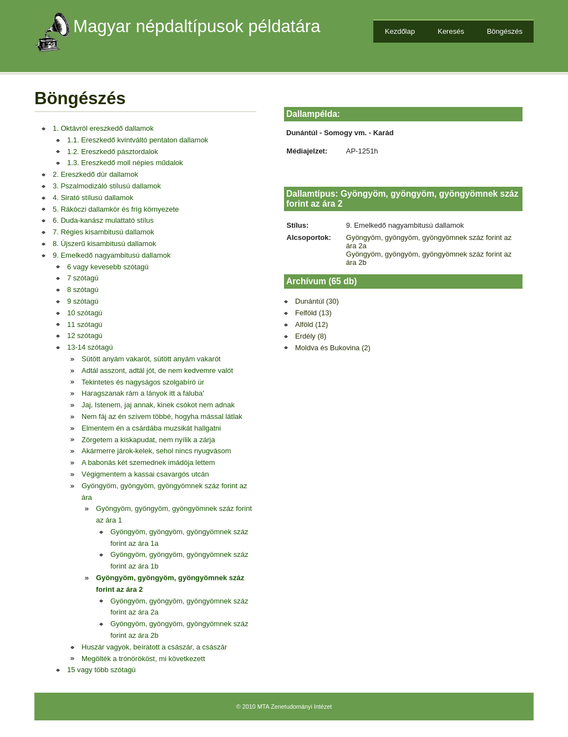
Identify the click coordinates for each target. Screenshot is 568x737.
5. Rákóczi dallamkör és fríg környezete (116, 209)
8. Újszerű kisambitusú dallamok (104, 243)
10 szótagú (85, 313)
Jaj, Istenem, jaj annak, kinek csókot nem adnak (158, 405)
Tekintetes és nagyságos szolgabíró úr (143, 382)
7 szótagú (82, 278)
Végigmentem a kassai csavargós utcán (145, 474)
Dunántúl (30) (317, 301)
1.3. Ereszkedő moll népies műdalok (125, 162)
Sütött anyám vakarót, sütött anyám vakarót (151, 359)
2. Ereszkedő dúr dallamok (95, 174)
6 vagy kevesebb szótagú (108, 267)
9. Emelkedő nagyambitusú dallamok (111, 255)
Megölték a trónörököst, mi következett (143, 658)
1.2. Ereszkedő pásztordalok (112, 151)
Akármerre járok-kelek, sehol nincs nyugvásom (156, 451)
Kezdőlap (400, 31)
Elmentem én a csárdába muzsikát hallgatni (151, 428)
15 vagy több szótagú (101, 670)
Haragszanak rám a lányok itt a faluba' (143, 393)
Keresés (451, 31)
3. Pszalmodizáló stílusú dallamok (107, 186)
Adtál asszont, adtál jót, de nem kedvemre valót (157, 370)
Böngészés (505, 31)
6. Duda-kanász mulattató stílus (103, 220)
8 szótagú (82, 289)
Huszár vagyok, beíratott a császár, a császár (154, 647)
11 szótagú (85, 324)
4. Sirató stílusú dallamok (93, 197)
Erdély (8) (310, 336)
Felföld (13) (313, 313)
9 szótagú (82, 301)
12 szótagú (85, 335)
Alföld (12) (311, 324)
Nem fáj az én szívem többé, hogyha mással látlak (162, 416)
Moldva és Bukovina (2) (333, 348)
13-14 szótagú (90, 347)
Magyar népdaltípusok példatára (197, 26)
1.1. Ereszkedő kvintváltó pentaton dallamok (137, 140)
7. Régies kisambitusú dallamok (103, 232)
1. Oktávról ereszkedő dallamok (103, 128)
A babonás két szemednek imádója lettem (148, 462)
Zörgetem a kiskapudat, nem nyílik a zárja (148, 440)
